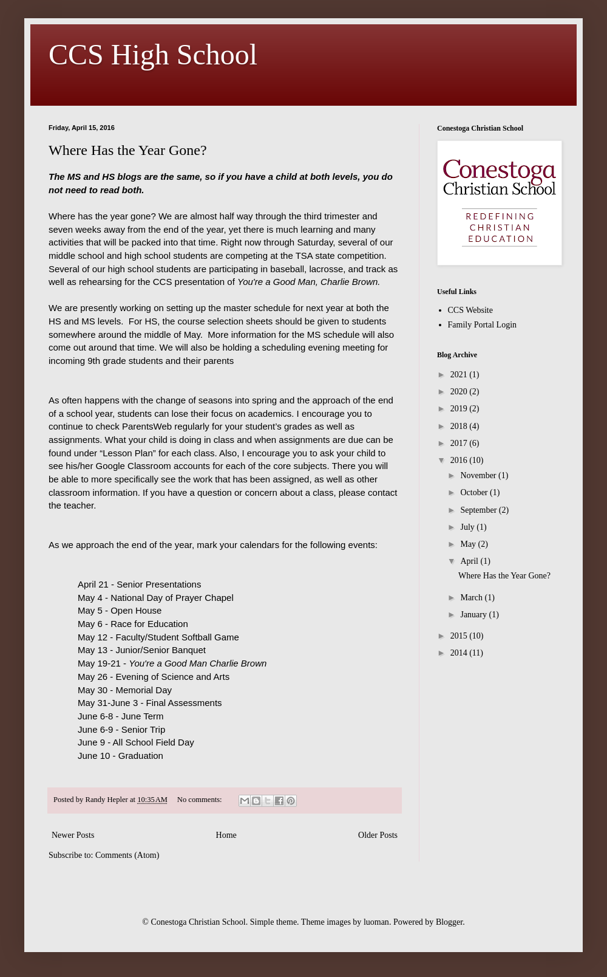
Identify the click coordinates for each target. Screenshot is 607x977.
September (479, 510)
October (475, 492)
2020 (460, 391)
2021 (460, 374)
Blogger (449, 922)
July (468, 527)
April (470, 561)
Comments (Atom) (127, 855)
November (479, 475)
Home (226, 835)
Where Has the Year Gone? (128, 150)
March (472, 597)
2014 (460, 652)
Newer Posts (73, 835)
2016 (460, 460)
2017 (460, 443)
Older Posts (378, 835)
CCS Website (470, 310)
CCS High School (153, 54)
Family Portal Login (482, 324)
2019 (460, 408)
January (474, 614)
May (469, 544)
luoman (376, 922)
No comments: (200, 799)
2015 (460, 635)
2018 (460, 426)
